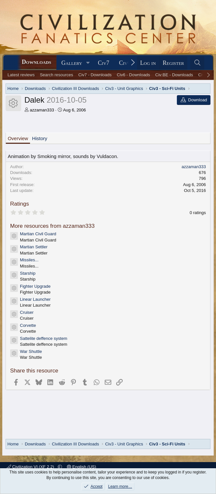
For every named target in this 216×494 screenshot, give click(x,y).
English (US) (81, 466)
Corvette (28, 325)
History (39, 138)
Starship (28, 273)
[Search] (197, 63)
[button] (88, 63)
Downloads (36, 62)
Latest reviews (21, 74)
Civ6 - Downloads (133, 74)
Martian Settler (34, 246)
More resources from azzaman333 (52, 226)
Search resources (56, 74)
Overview (18, 138)
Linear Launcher (35, 299)
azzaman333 (42, 110)
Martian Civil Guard (38, 233)
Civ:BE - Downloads (174, 74)
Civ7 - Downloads (95, 74)
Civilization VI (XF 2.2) (31, 466)
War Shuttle (31, 351)
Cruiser (27, 312)
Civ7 (103, 63)
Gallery (71, 63)
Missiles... (29, 259)
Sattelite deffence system (43, 338)
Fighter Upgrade (35, 286)
